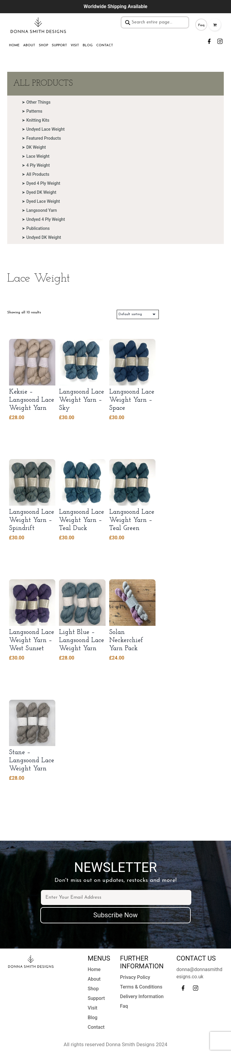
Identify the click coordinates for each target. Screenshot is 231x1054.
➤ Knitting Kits (35, 120)
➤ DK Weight (34, 147)
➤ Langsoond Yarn (39, 210)
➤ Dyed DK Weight (39, 192)
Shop (43, 45)
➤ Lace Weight (35, 156)
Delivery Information (142, 996)
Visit (75, 45)
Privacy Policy (135, 977)
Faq (201, 25)
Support (59, 45)
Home (14, 45)
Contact (104, 45)
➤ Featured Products (41, 138)
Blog (88, 45)
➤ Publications (36, 228)
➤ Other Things (36, 102)
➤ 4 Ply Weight (36, 165)
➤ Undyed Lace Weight (43, 129)
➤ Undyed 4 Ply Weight (43, 219)
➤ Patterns (32, 111)
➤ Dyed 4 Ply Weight (41, 183)
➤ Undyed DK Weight (41, 237)
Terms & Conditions (141, 987)
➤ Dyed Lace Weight (41, 201)
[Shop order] (138, 314)
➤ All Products (35, 174)
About (29, 45)
